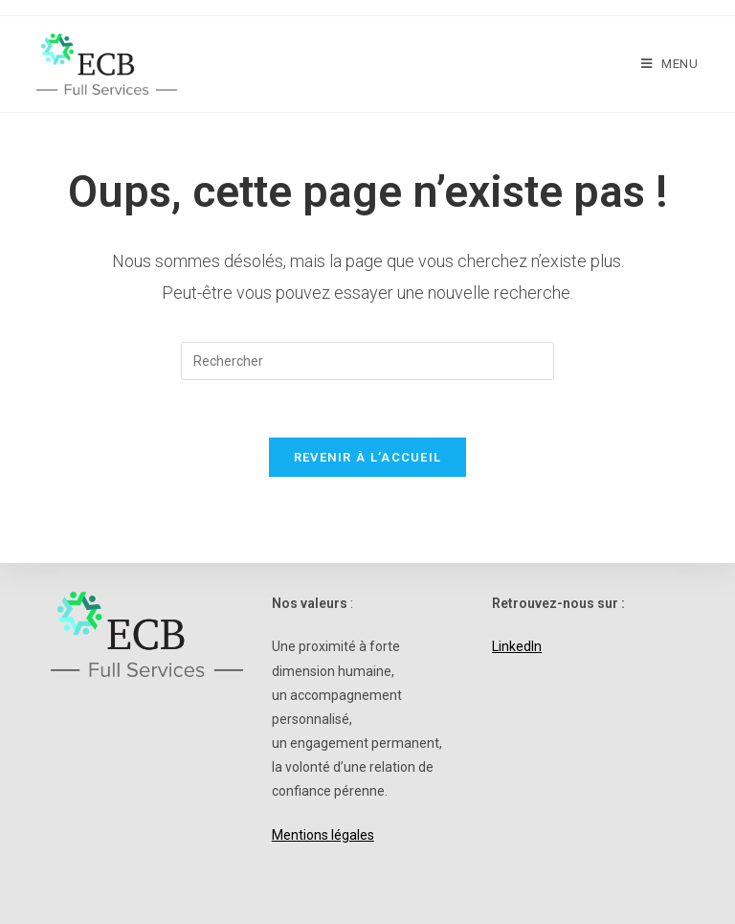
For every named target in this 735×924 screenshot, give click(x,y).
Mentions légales (323, 835)
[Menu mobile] (670, 64)
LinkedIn (517, 646)
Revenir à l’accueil (368, 457)
